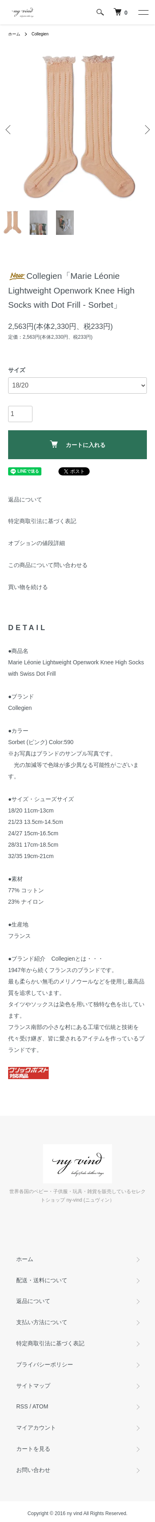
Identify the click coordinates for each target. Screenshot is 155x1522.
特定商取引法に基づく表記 (42, 521)
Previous (9, 129)
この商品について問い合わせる (48, 565)
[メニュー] (143, 12)
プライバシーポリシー (44, 1364)
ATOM (40, 1406)
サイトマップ (33, 1385)
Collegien (40, 34)
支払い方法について (41, 1322)
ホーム (14, 34)
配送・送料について (41, 1280)
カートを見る (33, 1448)
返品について (25, 499)
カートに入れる (77, 444)
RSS (22, 1406)
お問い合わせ (33, 1470)
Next (146, 129)
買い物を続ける (28, 587)
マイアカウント (36, 1427)
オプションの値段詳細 (36, 543)
